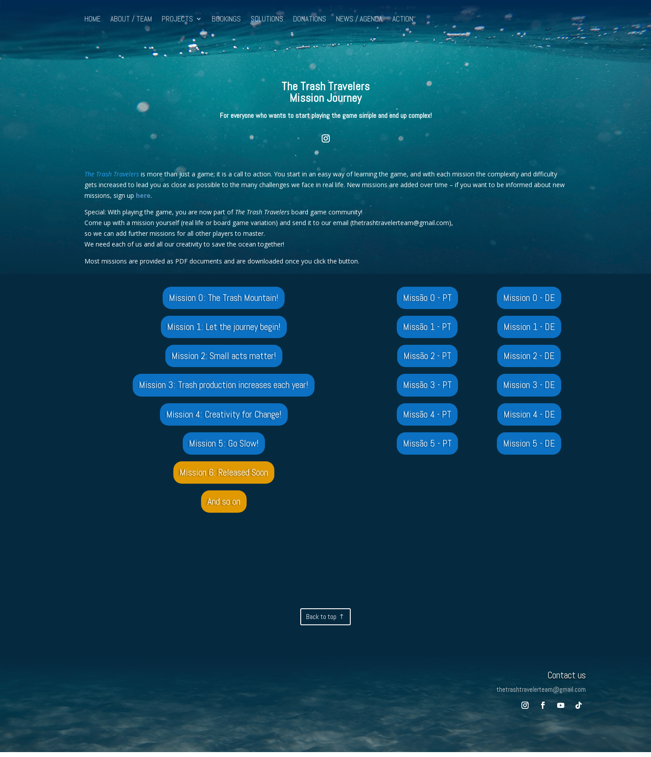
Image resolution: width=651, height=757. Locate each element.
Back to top (321, 621)
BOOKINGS (226, 20)
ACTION (402, 20)
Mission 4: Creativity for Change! (223, 416)
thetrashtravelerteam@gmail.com (400, 222)
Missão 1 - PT (427, 328)
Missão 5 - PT (427, 446)
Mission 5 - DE (529, 446)
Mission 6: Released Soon (224, 476)
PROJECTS (177, 20)
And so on (224, 505)
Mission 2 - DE (529, 357)
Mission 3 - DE (529, 387)
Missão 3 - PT (427, 387)
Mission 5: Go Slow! (223, 446)
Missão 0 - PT (427, 298)
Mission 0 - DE (529, 298)
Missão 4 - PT (427, 416)
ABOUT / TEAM (131, 20)
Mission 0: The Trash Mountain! (224, 298)
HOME (92, 20)
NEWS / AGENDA (359, 20)
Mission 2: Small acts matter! (224, 357)
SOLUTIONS (267, 20)
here (142, 195)
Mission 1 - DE (529, 328)
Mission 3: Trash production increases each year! (223, 387)
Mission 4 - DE (529, 416)
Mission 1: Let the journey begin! (224, 328)
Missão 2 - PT (427, 357)
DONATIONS (309, 20)
